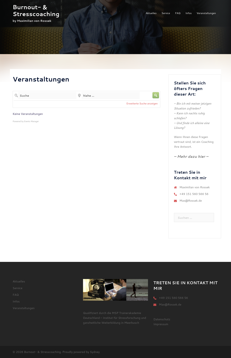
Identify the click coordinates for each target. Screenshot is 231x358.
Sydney (95, 352)
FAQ (177, 13)
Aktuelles (151, 13)
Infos (189, 13)
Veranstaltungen (206, 13)
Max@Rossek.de (191, 200)
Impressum (160, 324)
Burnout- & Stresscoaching (36, 10)
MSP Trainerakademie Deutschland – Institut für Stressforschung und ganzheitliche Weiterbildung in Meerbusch (114, 318)
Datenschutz (161, 319)
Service (166, 13)
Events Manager (31, 121)
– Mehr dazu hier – (191, 156)
